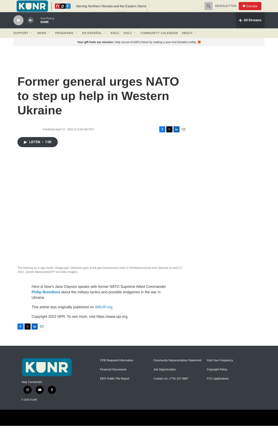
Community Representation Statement (177, 369)
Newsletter (227, 10)
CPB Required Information (116, 369)
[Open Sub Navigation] (31, 42)
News (41, 42)
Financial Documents (113, 378)
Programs (64, 42)
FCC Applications (218, 387)
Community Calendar (159, 42)
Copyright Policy (217, 378)
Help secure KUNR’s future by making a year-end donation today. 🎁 (139, 51)
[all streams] (250, 29)
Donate (254, 11)
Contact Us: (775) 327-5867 (170, 387)
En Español (92, 42)
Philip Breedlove (46, 301)
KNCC (115, 42)
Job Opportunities (164, 378)
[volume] (30, 29)
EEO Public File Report (114, 387)
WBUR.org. (104, 316)
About (187, 42)
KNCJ (128, 42)
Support (20, 42)
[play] (18, 29)
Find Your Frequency (220, 369)
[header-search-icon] (210, 10)
